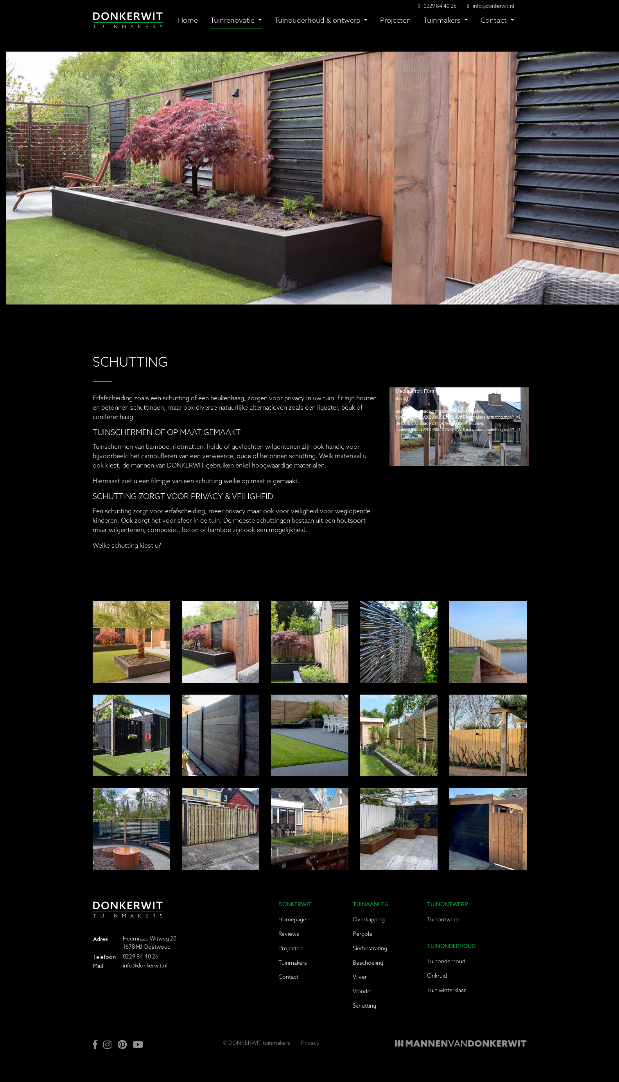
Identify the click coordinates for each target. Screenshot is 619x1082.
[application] (459, 426)
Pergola (362, 933)
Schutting (364, 1005)
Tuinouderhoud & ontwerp (318, 20)
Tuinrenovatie (233, 20)
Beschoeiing (368, 962)
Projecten (395, 20)
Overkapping (369, 919)
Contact (494, 20)
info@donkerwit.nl (493, 6)
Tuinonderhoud (446, 961)
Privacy (310, 1042)
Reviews (288, 933)
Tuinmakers (442, 20)
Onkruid (437, 975)
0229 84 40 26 (140, 956)
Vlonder (362, 991)
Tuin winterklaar (446, 990)
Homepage (292, 919)
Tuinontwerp (443, 919)
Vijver (360, 976)
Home (188, 20)
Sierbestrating (370, 948)
